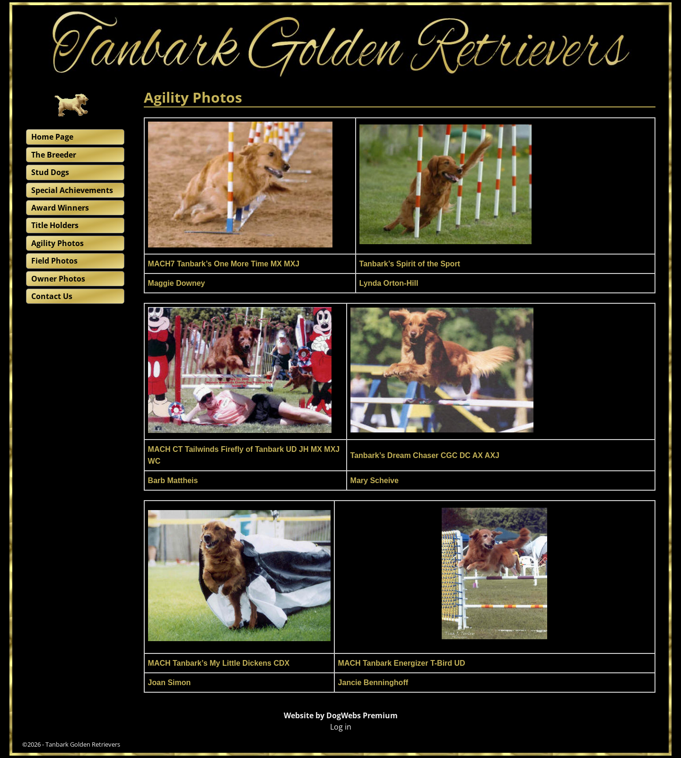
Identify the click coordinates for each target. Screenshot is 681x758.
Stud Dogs (50, 172)
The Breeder (53, 155)
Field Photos (54, 261)
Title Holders (55, 225)
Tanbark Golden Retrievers (82, 744)
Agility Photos (57, 243)
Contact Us (51, 296)
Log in (340, 727)
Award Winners (60, 208)
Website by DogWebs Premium (341, 715)
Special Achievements (72, 190)
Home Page (52, 137)
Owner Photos (58, 278)
